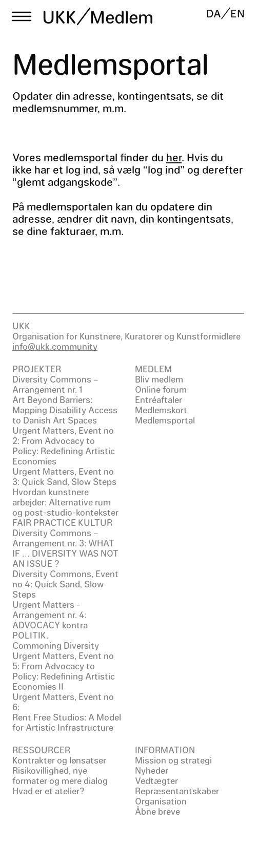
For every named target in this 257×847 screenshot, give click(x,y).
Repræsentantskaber (177, 791)
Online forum (161, 389)
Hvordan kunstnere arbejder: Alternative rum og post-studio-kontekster (65, 501)
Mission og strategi (173, 760)
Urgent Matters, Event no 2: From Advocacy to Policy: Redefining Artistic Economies (63, 445)
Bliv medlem (159, 379)
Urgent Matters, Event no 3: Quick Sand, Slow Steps (64, 476)
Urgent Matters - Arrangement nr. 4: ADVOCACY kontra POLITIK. (50, 619)
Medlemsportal (165, 420)
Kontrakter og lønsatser (59, 760)
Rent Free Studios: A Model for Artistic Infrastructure (66, 722)
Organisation (161, 801)
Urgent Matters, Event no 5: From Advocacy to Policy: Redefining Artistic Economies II (63, 670)
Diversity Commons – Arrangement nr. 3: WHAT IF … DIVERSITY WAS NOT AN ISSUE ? (65, 547)
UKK (59, 16)
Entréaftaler (158, 399)
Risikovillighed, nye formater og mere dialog (60, 775)
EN (237, 13)
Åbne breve (157, 811)
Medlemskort (161, 410)
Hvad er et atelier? (48, 791)
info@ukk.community (54, 346)
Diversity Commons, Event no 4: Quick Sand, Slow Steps (65, 583)
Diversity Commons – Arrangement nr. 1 (55, 384)
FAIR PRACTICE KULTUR (62, 522)
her (174, 157)
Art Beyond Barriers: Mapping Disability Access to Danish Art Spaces (64, 409)
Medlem (121, 16)
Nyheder (151, 770)
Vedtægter (156, 780)
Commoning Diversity (55, 645)
